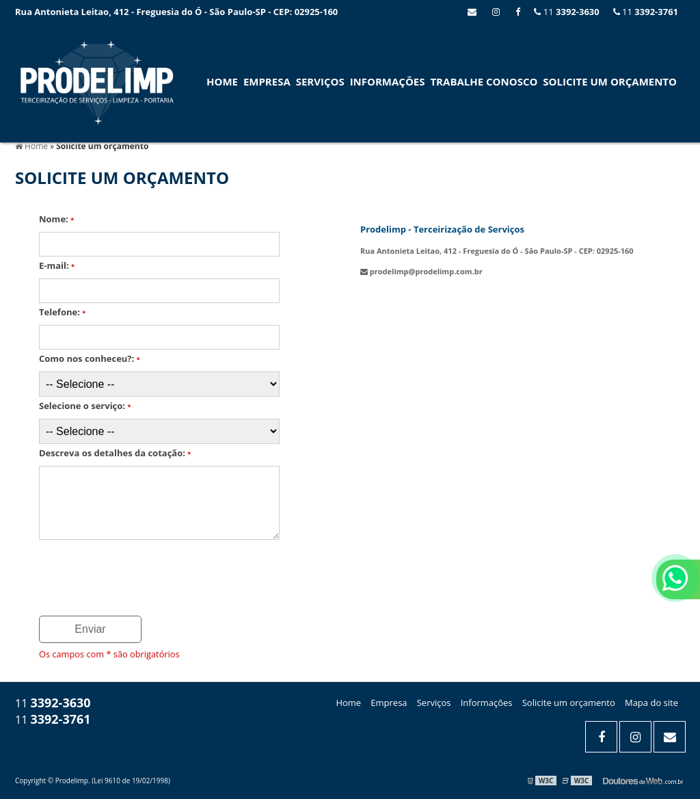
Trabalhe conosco (483, 81)
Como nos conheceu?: (89, 358)
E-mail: (57, 265)
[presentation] (122, 573)
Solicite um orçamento (568, 702)
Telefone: (62, 312)
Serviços (320, 81)
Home (222, 81)
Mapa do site (651, 702)
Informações (387, 81)
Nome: (56, 219)
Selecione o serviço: (85, 406)
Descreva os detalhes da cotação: (115, 453)
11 (645, 11)
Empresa (267, 81)
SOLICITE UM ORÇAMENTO (610, 81)
